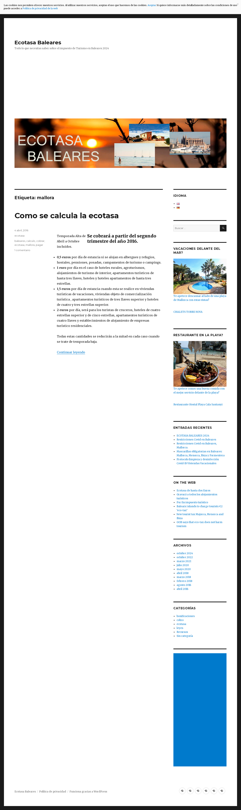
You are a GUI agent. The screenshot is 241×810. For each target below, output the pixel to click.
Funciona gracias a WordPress (88, 791)
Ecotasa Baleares (37, 42)
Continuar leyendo (71, 352)
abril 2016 (182, 589)
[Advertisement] (121, 87)
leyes (180, 628)
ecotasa (19, 235)
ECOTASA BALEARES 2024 (193, 435)
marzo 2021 (184, 561)
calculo (30, 240)
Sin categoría (185, 636)
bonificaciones (186, 616)
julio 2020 (183, 565)
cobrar (40, 240)
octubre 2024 (185, 553)
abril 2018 (182, 573)
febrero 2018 (184, 581)
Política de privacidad (52, 791)
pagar (39, 244)
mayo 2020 (184, 569)
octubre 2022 (185, 557)
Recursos (182, 632)
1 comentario (22, 250)
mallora (30, 244)
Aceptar (152, 5)
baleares (19, 240)
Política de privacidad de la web (40, 8)
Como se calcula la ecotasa (66, 215)
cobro (180, 620)
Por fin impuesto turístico (192, 502)
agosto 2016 (184, 585)
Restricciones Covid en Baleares (196, 439)
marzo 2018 (184, 577)
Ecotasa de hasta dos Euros (193, 490)
